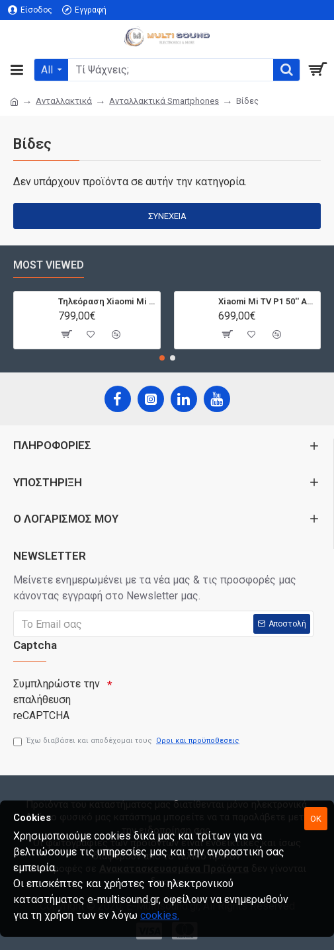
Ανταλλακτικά (64, 101)
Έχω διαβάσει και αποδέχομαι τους (127, 741)
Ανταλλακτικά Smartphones (164, 101)
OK (315, 819)
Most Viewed (48, 261)
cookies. (159, 915)
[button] (162, 355)
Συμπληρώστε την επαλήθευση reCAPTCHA (56, 696)
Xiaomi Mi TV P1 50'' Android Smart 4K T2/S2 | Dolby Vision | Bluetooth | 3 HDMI (266, 298)
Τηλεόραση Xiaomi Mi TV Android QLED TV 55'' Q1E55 (106, 298)
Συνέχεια (167, 216)
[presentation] (205, 692)
